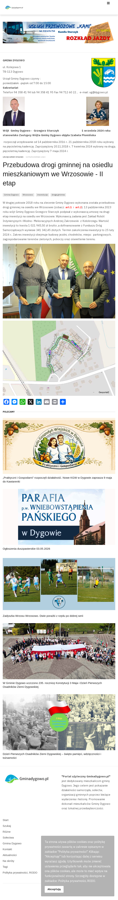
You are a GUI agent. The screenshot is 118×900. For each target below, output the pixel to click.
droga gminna (58, 194)
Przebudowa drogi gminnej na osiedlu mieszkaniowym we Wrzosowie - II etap (58, 174)
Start (6, 820)
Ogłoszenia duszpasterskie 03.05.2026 (26, 548)
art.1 (68, 207)
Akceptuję (54, 889)
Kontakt (7, 849)
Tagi (5, 866)
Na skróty (8, 860)
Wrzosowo (28, 194)
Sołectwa (8, 837)
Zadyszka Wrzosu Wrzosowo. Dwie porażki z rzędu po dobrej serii (43, 615)
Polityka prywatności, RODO (20, 872)
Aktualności (10, 855)
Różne (7, 831)
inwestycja (42, 194)
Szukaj (7, 825)
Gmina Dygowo (11, 194)
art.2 (78, 207)
